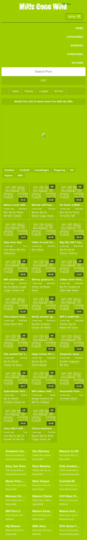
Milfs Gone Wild (43, 6)
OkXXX (24, 395)
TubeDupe (22, 320)
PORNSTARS (75, 54)
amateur (9, 170)
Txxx (25, 246)
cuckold (24, 170)
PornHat (51, 432)
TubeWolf (51, 358)
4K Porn (58, 91)
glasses (63, 253)
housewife (65, 398)
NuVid (52, 395)
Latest (15, 91)
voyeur (8, 175)
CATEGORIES (74, 36)
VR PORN (77, 62)
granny (35, 287)
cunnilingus (41, 170)
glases (50, 216)
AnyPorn (51, 246)
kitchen (67, 216)
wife (20, 175)
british (51, 436)
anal (6, 249)
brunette (36, 324)
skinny (35, 290)
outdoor (17, 216)
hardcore (72, 253)
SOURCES (77, 45)
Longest (43, 91)
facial (6, 324)
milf (5, 216)
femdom (16, 290)
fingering (59, 170)
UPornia (51, 209)
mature (20, 212)
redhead (44, 402)
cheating (72, 287)
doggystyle (74, 361)
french (76, 212)
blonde (35, 216)
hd (72, 170)
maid (68, 290)
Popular (29, 91)
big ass (35, 212)
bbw (6, 212)
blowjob (43, 365)
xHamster (79, 209)
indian (63, 290)
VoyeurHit (79, 320)
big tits (12, 212)
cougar (42, 216)
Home (79, 28)
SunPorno (22, 209)
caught (22, 287)
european (45, 324)
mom (10, 216)
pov (38, 402)
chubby (7, 365)
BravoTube (78, 246)
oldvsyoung (9, 253)
